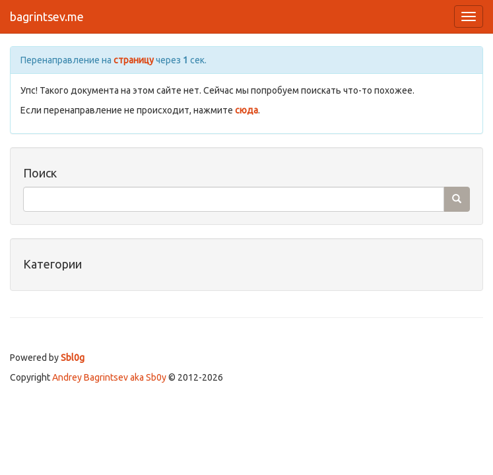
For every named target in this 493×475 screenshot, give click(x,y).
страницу (134, 60)
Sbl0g (72, 357)
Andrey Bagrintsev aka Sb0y (109, 377)
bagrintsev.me (47, 16)
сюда (246, 110)
